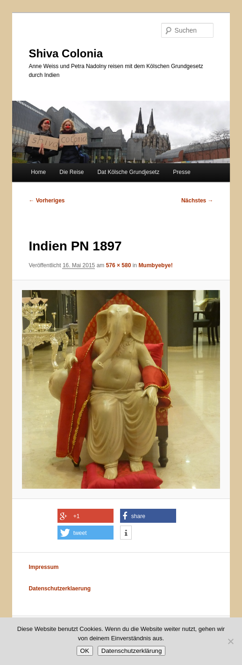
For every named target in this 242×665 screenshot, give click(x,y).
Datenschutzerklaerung (59, 588)
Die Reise (71, 172)
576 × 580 (118, 265)
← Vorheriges (46, 200)
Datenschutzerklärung (131, 650)
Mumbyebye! (155, 265)
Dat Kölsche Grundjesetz (128, 172)
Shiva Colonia (65, 53)
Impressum (43, 567)
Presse (181, 172)
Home (38, 172)
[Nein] (230, 641)
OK (84, 650)
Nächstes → (197, 200)
